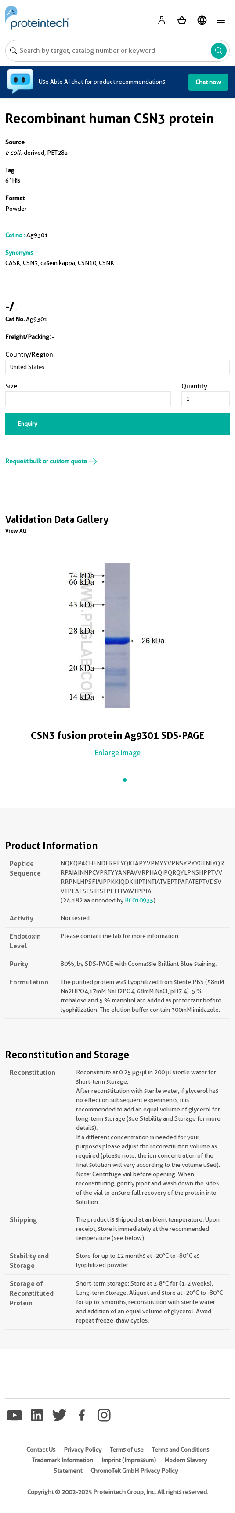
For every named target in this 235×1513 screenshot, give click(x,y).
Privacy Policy (82, 1449)
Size (11, 386)
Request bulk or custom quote (51, 461)
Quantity (194, 386)
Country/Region (29, 354)
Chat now (208, 82)
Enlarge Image (118, 753)
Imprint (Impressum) (128, 1460)
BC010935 (139, 900)
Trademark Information (62, 1460)
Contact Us (40, 1449)
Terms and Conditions (180, 1449)
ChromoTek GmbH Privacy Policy (134, 1470)
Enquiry (27, 423)
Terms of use (127, 1449)
